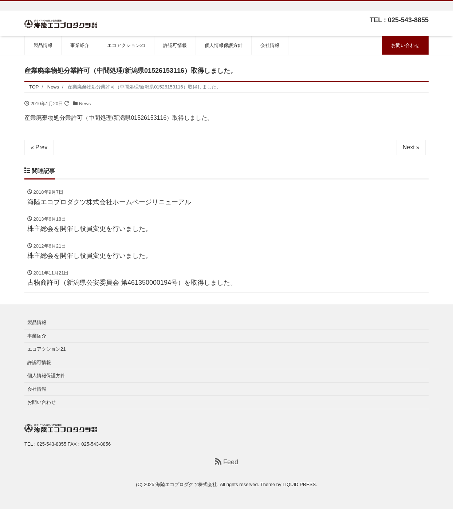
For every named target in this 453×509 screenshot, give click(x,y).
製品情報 (43, 45)
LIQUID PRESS (299, 484)
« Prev (39, 147)
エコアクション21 (126, 45)
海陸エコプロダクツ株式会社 (186, 484)
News (85, 103)
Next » (411, 147)
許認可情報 (175, 45)
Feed (226, 462)
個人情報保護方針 (224, 45)
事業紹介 (79, 45)
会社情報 (269, 45)
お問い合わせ (405, 45)
